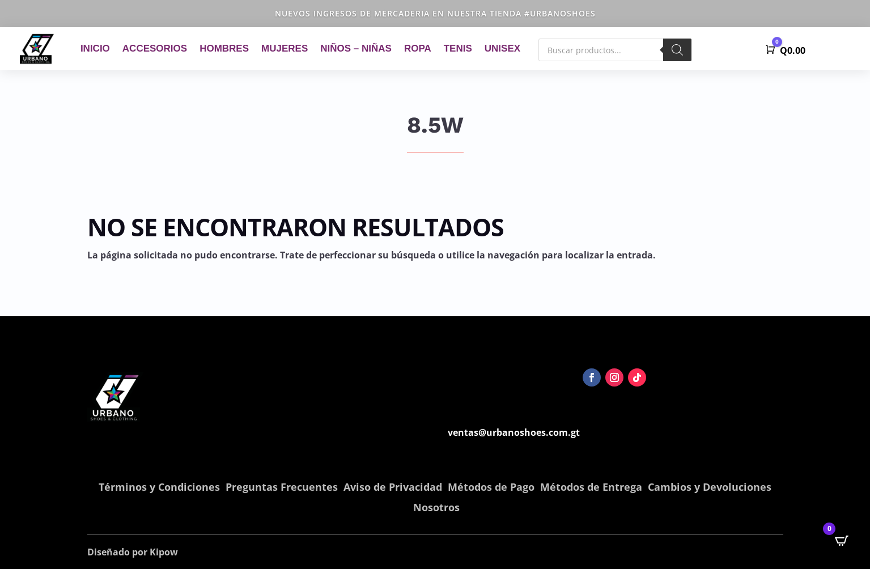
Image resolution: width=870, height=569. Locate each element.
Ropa (417, 48)
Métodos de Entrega (591, 487)
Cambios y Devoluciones (709, 487)
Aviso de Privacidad (392, 487)
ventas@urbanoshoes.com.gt (514, 432)
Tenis (458, 48)
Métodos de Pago (491, 487)
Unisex (502, 48)
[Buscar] (677, 50)
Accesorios (154, 48)
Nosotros (436, 507)
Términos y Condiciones (159, 487)
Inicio (95, 48)
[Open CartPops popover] (842, 541)
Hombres (224, 48)
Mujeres (284, 48)
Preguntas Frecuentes (282, 487)
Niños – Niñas (356, 48)
